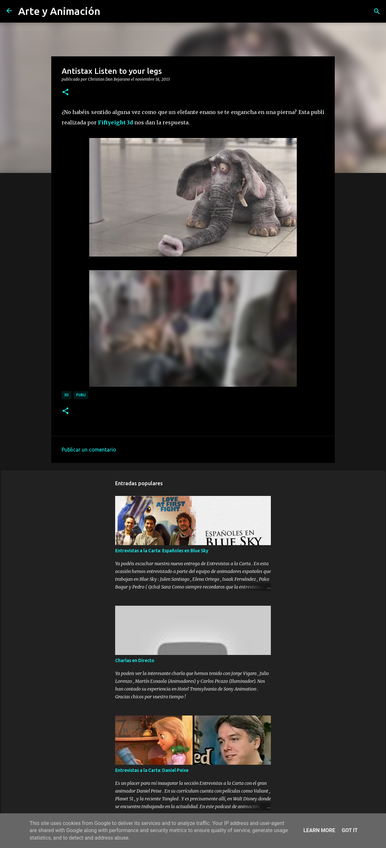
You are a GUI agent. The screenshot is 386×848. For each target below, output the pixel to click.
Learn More (319, 830)
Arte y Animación (59, 11)
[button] (65, 92)
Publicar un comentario (89, 450)
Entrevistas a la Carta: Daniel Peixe (151, 770)
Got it (349, 830)
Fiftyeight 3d (116, 122)
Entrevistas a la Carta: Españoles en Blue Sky (161, 550)
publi (81, 395)
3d (66, 395)
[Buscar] (377, 11)
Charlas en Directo (134, 660)
